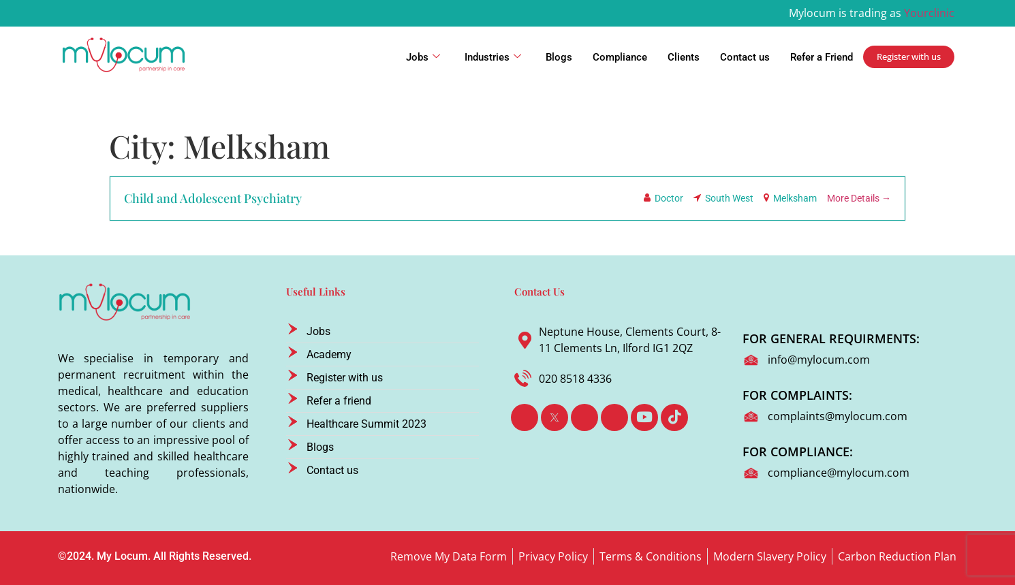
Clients (684, 57)
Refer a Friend (821, 57)
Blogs (559, 57)
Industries (493, 57)
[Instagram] (614, 417)
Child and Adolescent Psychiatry (213, 198)
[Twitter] (554, 417)
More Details (859, 198)
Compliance (620, 57)
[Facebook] (524, 417)
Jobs (423, 57)
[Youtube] (644, 417)
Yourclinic (929, 12)
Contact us (745, 57)
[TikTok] (674, 417)
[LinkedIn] (584, 417)
